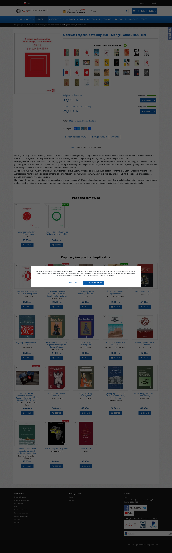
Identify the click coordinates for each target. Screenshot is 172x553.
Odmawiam (74, 283)
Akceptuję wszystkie (93, 283)
